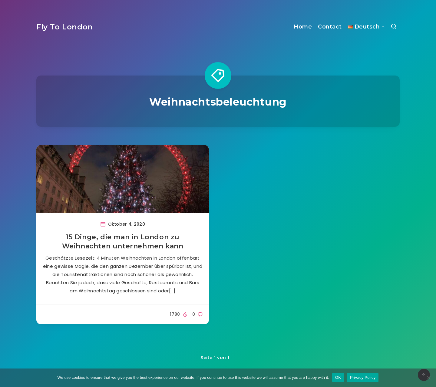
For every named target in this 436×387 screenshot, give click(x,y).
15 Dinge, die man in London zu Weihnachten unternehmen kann (122, 241)
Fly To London (64, 26)
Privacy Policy (362, 377)
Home (303, 26)
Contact (330, 26)
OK (338, 377)
